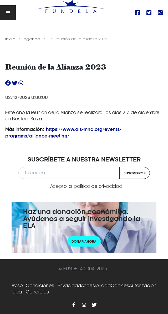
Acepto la (86, 186)
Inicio (10, 39)
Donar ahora (84, 241)
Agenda (32, 39)
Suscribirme (135, 173)
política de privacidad (98, 186)
